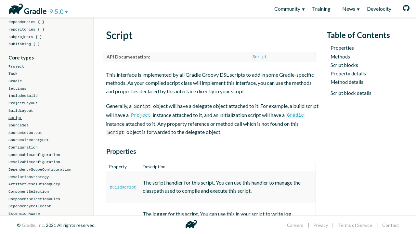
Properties (342, 48)
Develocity (379, 9)
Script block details (351, 93)
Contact (390, 225)
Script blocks (344, 65)
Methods (340, 56)
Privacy (320, 225)
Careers (295, 225)
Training (321, 9)
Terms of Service (355, 225)
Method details (347, 82)
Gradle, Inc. (34, 225)
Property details (348, 73)
